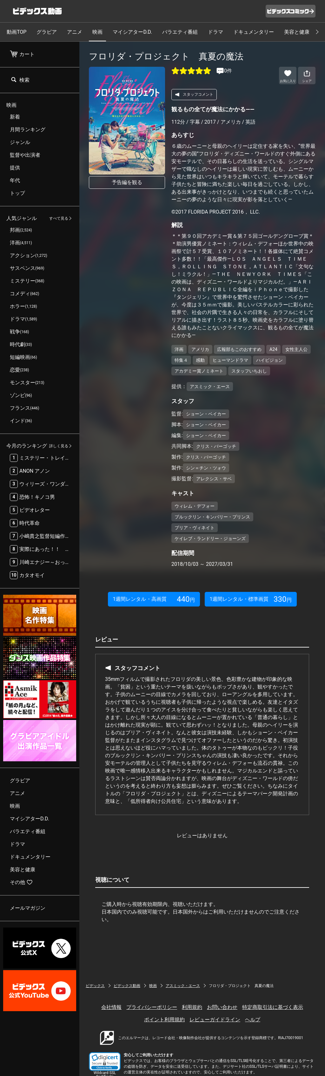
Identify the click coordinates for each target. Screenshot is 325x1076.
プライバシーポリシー (151, 1007)
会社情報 (111, 1007)
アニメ (74, 32)
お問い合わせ (222, 1007)
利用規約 (192, 1007)
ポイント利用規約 (164, 1020)
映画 (97, 32)
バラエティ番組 (180, 32)
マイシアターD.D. (132, 32)
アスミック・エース (183, 985)
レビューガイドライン (214, 1020)
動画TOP (16, 32)
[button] (105, 1061)
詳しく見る (58, 446)
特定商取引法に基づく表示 (272, 1007)
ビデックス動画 (127, 985)
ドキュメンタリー (253, 32)
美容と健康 (296, 32)
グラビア (46, 32)
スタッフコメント (194, 94)
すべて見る (58, 218)
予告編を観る (127, 182)
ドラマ (215, 32)
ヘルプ (252, 1020)
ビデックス (95, 985)
